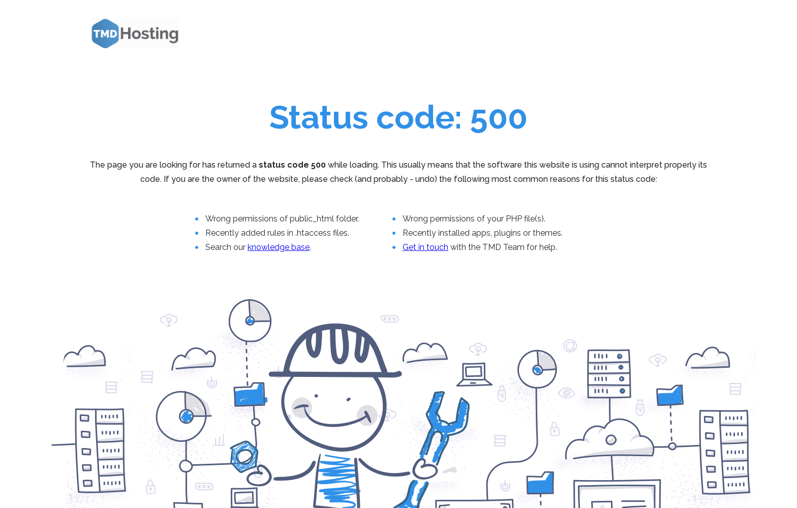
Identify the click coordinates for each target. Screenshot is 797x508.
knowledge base (279, 247)
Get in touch (425, 247)
